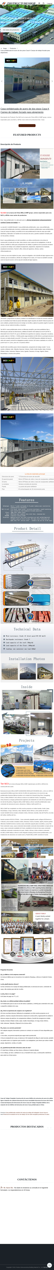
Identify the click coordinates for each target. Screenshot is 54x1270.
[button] (39, 3)
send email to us (27, 125)
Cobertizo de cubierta (10, 1100)
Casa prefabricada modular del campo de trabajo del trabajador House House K (27, 1112)
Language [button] (49, 3)
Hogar (5, 48)
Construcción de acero (22, 1098)
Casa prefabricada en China (36, 1105)
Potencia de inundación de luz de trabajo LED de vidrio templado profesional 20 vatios (26, 1114)
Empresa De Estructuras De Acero (16, 1102)
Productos (13, 48)
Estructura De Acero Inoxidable (26, 1100)
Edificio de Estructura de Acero (19, 1105)
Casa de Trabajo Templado (8, 1098)
